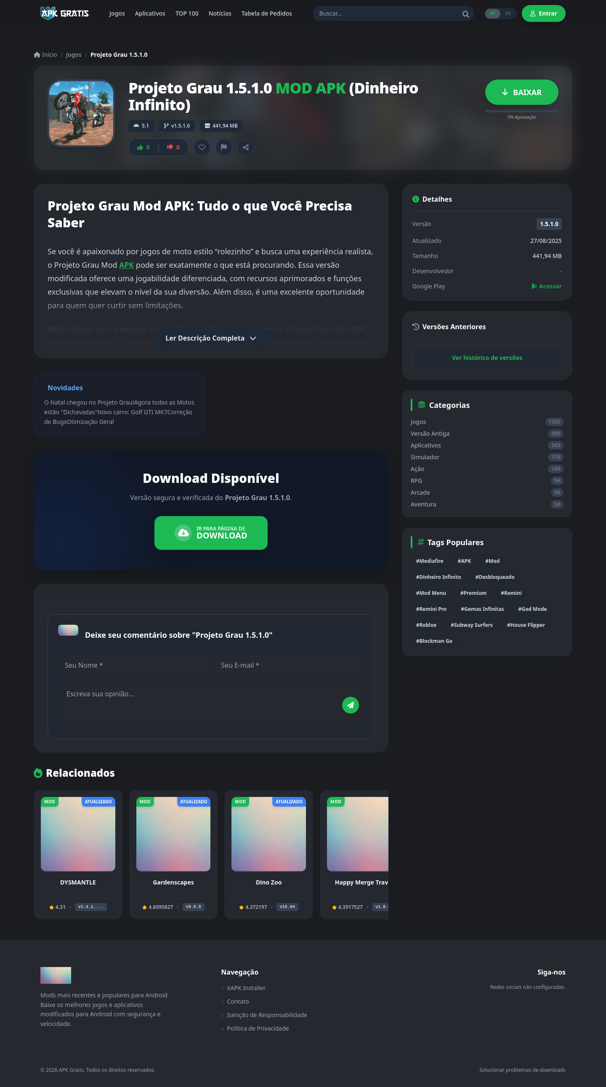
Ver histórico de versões (487, 358)
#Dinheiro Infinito (438, 577)
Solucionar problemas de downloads (522, 1070)
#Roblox (426, 625)
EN (508, 13)
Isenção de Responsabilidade (264, 1015)
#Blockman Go (434, 641)
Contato (235, 1001)
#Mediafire (430, 561)
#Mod (492, 561)
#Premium (473, 593)
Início (45, 55)
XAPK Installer (243, 988)
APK (126, 265)
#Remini (511, 593)
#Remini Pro (431, 609)
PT (492, 13)
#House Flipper (526, 625)
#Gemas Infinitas (482, 609)
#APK (464, 561)
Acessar (547, 286)
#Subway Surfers (472, 625)
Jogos (74, 55)
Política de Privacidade (255, 1028)
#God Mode (532, 609)
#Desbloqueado (495, 577)
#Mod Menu (431, 593)
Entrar (543, 13)
